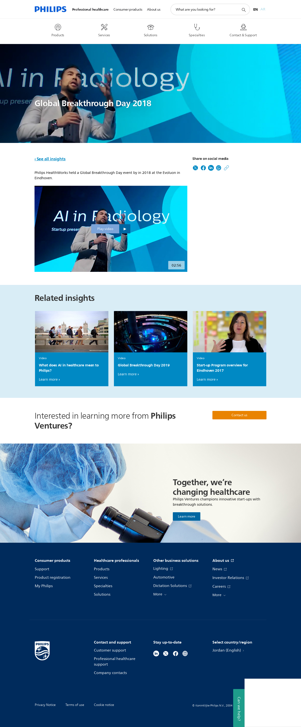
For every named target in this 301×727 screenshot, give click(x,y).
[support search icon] (243, 10)
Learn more (48, 380)
